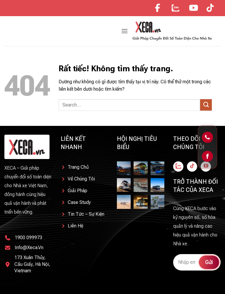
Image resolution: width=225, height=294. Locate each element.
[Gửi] (206, 105)
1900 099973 (28, 237)
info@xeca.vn (29, 247)
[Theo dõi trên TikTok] (192, 166)
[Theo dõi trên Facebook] (178, 166)
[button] (124, 31)
